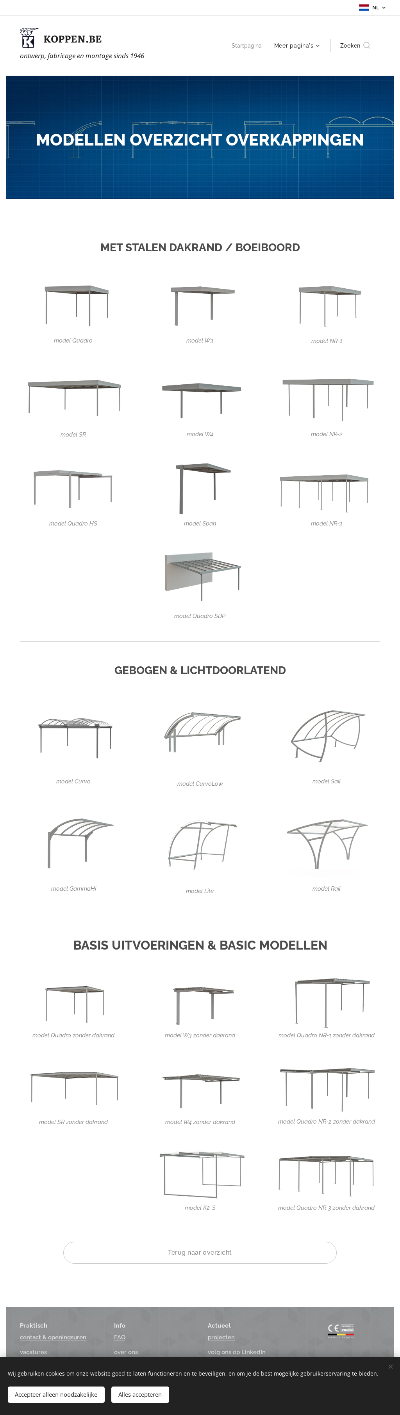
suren (53, 1337)
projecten (221, 1337)
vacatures (33, 1352)
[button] (355, 45)
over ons (126, 1352)
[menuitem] (247, 45)
